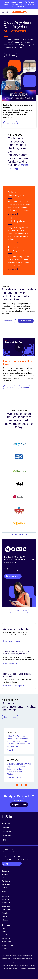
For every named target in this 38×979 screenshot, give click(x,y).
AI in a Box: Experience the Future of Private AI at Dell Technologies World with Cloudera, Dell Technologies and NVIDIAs (18, 741)
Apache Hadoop (5, 965)
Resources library (8, 945)
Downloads (6, 906)
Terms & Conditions (24, 955)
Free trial (5, 913)
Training (4, 916)
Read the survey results (13, 641)
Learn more (10, 123)
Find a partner (7, 910)
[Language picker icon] (7, 12)
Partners (6, 840)
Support (4, 948)
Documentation (7, 942)
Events (4, 931)
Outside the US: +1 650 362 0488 (16, 859)
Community (6, 938)
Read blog (12, 750)
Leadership (7, 831)
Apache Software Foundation (10, 968)
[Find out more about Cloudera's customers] (19, 483)
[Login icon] (3, 12)
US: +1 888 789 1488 (11, 856)
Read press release (15, 778)
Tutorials (5, 920)
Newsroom (7, 836)
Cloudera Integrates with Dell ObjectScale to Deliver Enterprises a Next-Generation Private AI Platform (19, 769)
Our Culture (6, 881)
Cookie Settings (10, 962)
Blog (3, 928)
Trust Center (6, 935)
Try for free (18, 800)
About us (6, 823)
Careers (5, 827)
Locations (5, 888)
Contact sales (6, 903)
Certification (6, 899)
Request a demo (19, 805)
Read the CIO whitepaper (13, 686)
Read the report (10, 663)
